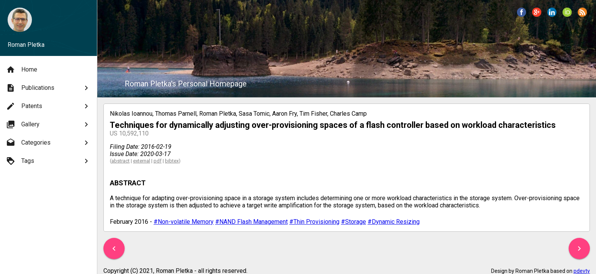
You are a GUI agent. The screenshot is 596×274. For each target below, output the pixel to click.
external (141, 161)
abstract (120, 161)
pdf (158, 161)
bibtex (172, 161)
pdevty (582, 271)
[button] (114, 248)
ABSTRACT (128, 183)
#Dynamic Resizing (394, 221)
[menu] (48, 115)
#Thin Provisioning (314, 221)
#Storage (353, 221)
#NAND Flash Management (251, 221)
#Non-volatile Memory (184, 221)
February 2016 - (132, 221)
